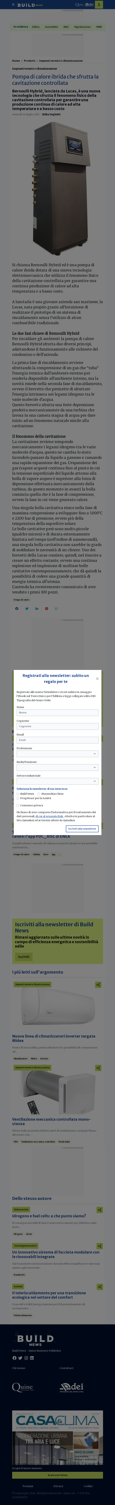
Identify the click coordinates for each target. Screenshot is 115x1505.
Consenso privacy (31, 805)
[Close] (97, 678)
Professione (24, 748)
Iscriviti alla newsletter (82, 828)
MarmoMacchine (52, 793)
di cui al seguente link (50, 816)
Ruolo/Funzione (27, 762)
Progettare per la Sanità (35, 798)
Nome (20, 707)
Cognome (23, 720)
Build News (27, 793)
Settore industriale (29, 775)
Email (20, 734)
